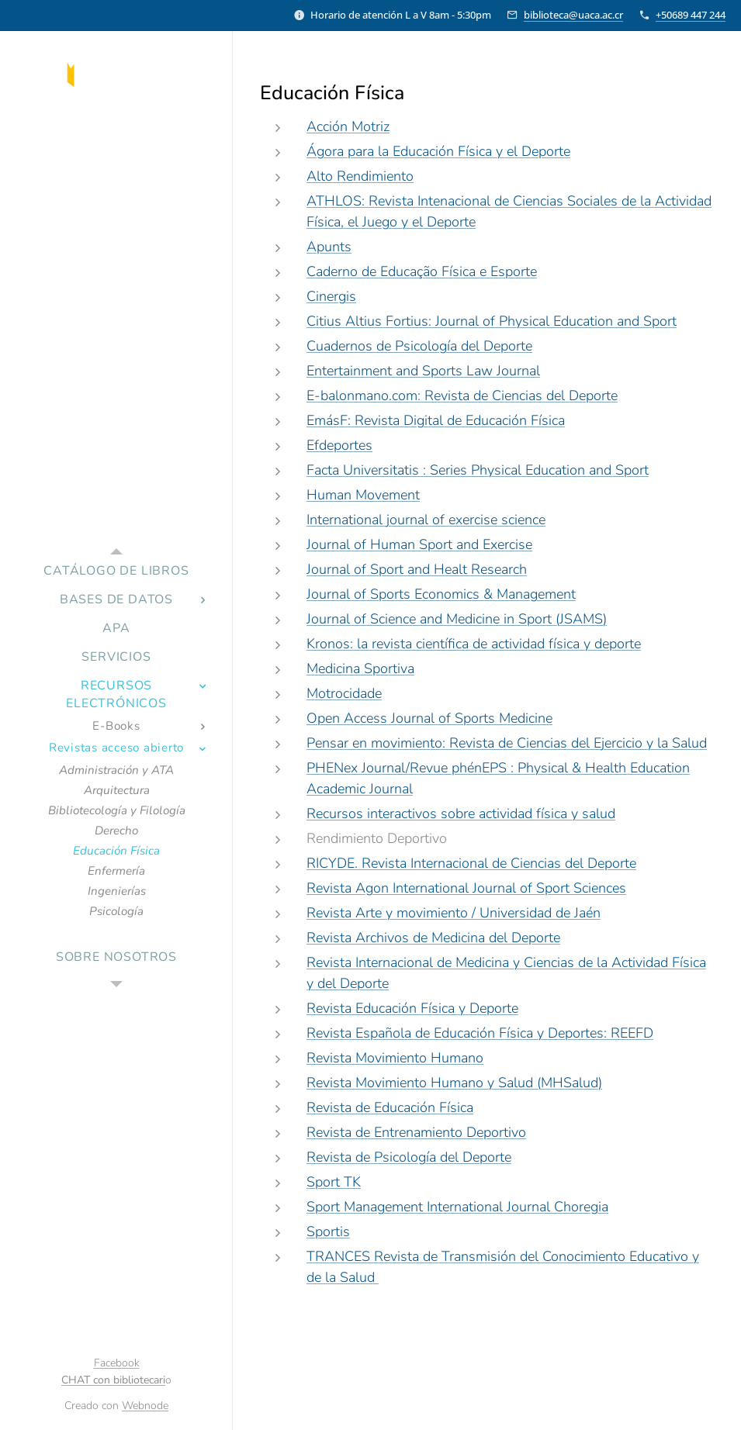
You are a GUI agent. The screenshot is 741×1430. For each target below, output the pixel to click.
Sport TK (333, 1182)
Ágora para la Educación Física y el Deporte (438, 151)
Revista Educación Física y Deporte (412, 1008)
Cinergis (331, 296)
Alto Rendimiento (360, 176)
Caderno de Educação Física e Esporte (421, 271)
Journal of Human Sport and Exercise (419, 544)
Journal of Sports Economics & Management (441, 594)
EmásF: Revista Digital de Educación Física (435, 420)
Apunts (328, 246)
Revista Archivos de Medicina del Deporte (433, 937)
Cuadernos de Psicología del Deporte (419, 346)
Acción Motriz (348, 126)
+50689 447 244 (690, 15)
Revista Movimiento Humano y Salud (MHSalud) (454, 1082)
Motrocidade (344, 693)
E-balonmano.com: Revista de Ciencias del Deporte (462, 395)
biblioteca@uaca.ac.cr (573, 15)
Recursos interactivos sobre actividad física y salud (460, 813)
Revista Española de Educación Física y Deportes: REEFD (479, 1033)
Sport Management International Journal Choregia (457, 1206)
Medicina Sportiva (360, 668)
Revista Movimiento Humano (394, 1057)
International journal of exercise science (425, 519)
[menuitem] (116, 571)
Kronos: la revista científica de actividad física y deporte (473, 643)
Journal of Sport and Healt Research (416, 569)
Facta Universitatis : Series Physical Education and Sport (477, 470)
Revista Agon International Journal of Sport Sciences (466, 888)
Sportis (328, 1231)
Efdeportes (339, 445)
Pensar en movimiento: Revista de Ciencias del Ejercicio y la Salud (506, 743)
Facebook (117, 1363)
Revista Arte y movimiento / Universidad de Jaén (453, 912)
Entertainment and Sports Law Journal (423, 370)
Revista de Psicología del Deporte (408, 1157)
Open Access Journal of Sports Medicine (429, 718)
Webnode (145, 1405)
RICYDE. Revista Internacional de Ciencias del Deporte (471, 863)
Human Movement (363, 494)
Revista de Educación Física (389, 1107)
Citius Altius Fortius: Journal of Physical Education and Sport (491, 321)
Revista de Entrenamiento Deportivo (416, 1132)
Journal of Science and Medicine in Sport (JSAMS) (456, 619)
